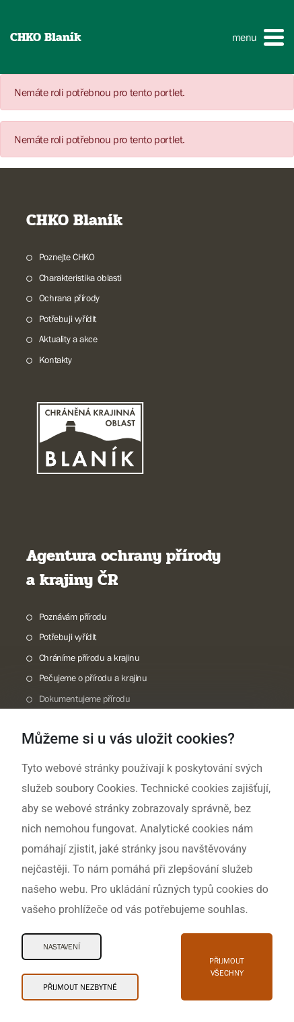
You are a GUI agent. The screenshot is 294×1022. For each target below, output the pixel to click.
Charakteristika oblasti (80, 277)
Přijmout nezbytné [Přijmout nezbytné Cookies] (80, 987)
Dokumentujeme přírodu (85, 698)
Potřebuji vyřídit (67, 318)
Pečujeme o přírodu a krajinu (93, 677)
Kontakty (55, 359)
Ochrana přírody (69, 297)
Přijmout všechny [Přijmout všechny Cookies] (226, 967)
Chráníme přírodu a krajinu (89, 657)
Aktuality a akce (68, 338)
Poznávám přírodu (73, 616)
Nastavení (61, 946)
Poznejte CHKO (67, 256)
